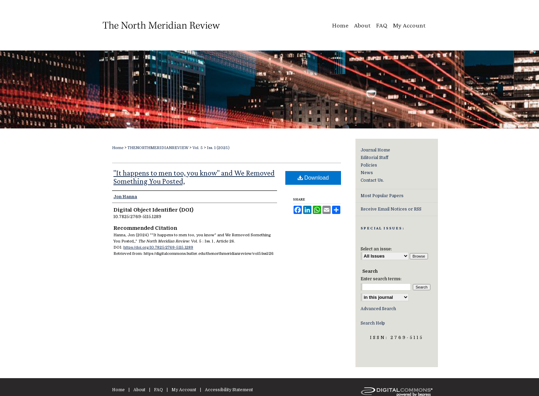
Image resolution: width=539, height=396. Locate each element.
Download (313, 178)
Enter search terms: (381, 278)
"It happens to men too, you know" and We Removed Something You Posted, (194, 177)
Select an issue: (376, 249)
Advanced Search (378, 308)
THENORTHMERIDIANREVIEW (158, 148)
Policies (369, 165)
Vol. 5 (197, 148)
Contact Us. (372, 180)
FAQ (158, 389)
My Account (184, 389)
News (367, 172)
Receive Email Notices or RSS (391, 209)
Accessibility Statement (229, 389)
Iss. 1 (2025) (218, 148)
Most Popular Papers (382, 195)
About (139, 389)
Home (117, 148)
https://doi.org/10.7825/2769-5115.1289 (158, 247)
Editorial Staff (374, 157)
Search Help (373, 323)
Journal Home (375, 150)
